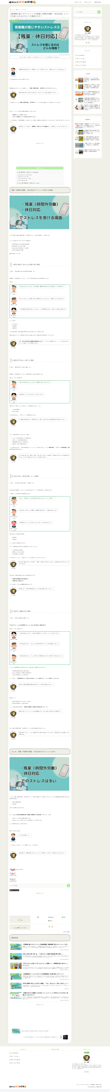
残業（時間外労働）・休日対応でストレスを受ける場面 (29, 172)
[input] (37, 886)
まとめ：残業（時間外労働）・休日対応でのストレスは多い (30, 183)
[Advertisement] (40, 63)
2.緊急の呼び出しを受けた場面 (24, 177)
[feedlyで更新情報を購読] (49, 927)
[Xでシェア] (38, 918)
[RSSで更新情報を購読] (52, 927)
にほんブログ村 (16, 870)
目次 (39, 168)
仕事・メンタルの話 (14, 891)
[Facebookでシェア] (51, 918)
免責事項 (92, 1087)
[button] (68, 886)
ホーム (75, 1087)
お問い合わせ (98, 1087)
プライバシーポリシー (83, 1087)
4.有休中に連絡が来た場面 (23, 181)
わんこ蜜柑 (87, 33)
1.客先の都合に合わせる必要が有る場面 (25, 175)
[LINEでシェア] (63, 918)
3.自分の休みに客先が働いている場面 (25, 179)
